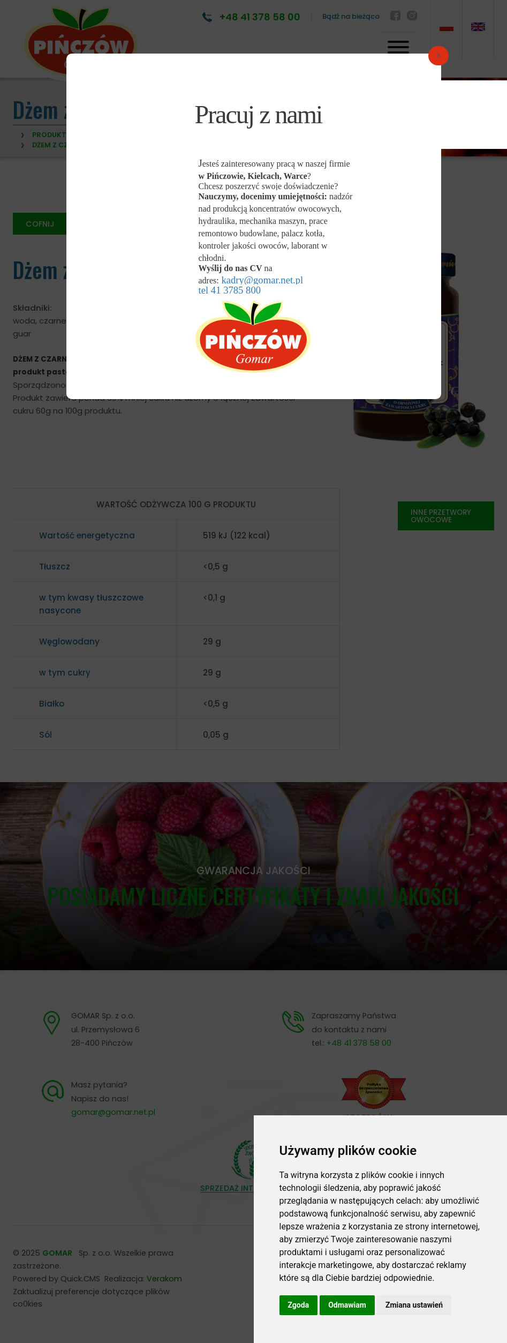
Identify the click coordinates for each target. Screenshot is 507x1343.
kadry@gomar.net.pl (262, 280)
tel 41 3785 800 (230, 290)
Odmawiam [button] (347, 1305)
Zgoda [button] (298, 1305)
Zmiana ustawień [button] (414, 1305)
